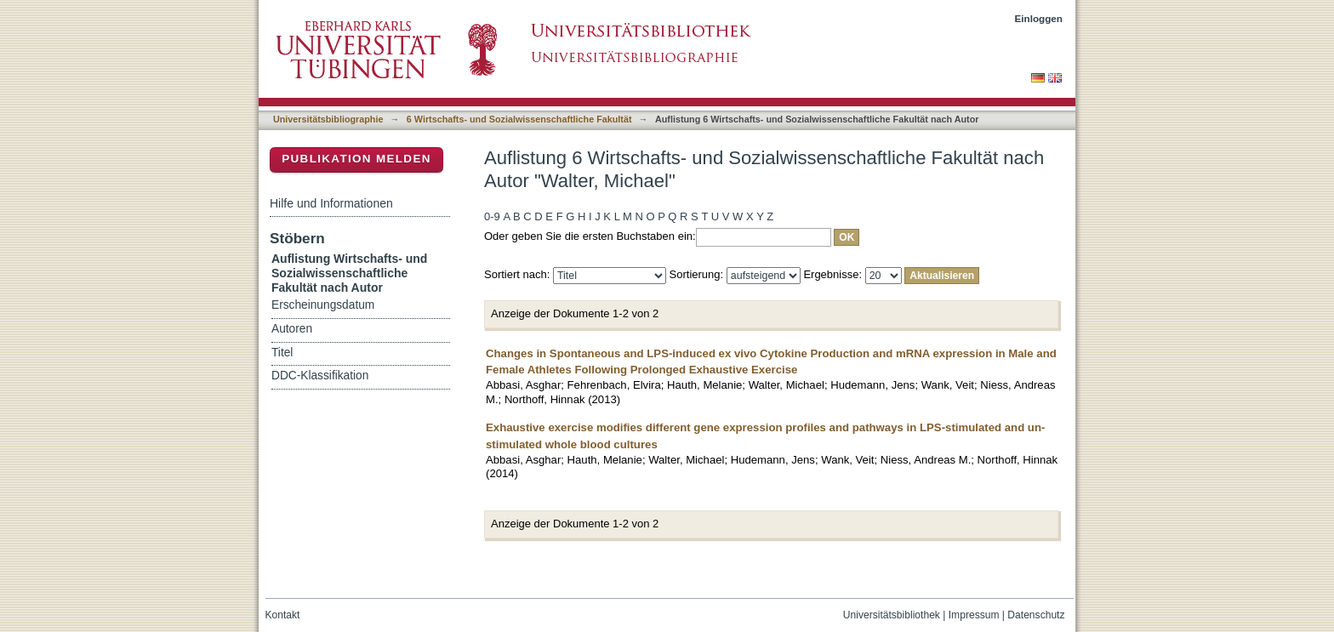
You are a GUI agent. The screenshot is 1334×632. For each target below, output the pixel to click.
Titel (282, 352)
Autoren (291, 328)
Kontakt (282, 615)
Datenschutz (1035, 615)
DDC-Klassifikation (319, 375)
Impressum (974, 615)
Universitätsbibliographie (328, 119)
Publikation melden (356, 158)
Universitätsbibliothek (891, 615)
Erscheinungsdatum (322, 305)
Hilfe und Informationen (331, 203)
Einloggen (1039, 18)
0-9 (492, 216)
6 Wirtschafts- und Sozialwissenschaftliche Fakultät (519, 119)
